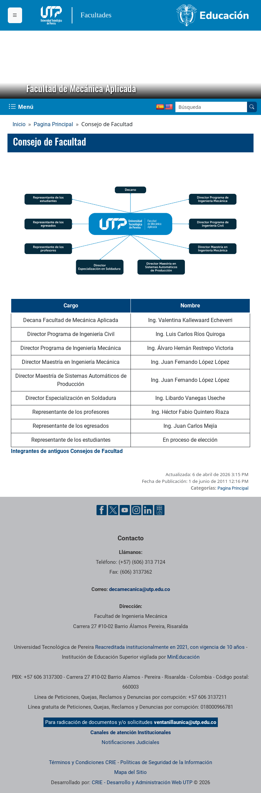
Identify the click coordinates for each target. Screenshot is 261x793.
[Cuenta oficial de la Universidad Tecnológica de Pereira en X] (113, 510)
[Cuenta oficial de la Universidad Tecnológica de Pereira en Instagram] (136, 510)
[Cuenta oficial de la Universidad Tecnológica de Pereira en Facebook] (102, 510)
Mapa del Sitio (130, 772)
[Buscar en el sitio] (252, 107)
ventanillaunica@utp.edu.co (185, 722)
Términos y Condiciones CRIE (82, 762)
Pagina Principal (53, 124)
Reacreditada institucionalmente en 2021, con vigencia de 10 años (170, 647)
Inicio (19, 124)
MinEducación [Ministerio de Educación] (183, 657)
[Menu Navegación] (21, 107)
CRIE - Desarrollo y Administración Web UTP (142, 782)
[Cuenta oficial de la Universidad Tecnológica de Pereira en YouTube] (125, 510)
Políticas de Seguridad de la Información (166, 762)
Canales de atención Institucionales (130, 732)
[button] (10, 64)
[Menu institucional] (15, 15)
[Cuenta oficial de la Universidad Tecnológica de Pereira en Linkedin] (148, 510)
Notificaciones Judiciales (130, 742)
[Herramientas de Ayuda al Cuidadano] (159, 510)
